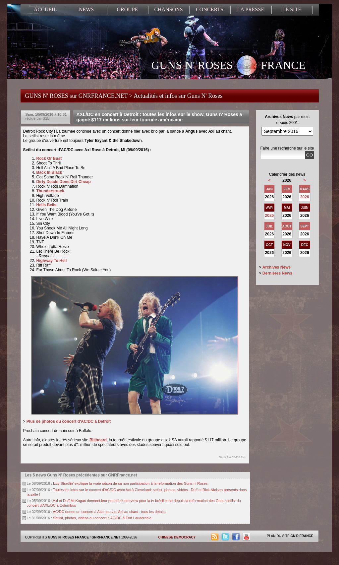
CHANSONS (168, 9)
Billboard (98, 440)
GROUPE (127, 9)
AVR (269, 208)
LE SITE (291, 9)
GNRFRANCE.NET (105, 537)
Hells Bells (47, 205)
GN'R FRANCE (301, 536)
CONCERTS (209, 9)
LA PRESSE (250, 9)
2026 (304, 197)
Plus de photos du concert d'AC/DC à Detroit (69, 421)
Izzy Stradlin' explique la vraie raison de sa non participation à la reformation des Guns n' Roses (130, 483)
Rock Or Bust (49, 158)
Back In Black (49, 172)
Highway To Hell (51, 260)
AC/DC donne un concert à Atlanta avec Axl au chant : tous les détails (109, 512)
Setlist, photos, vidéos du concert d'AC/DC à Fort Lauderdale (102, 518)
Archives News (276, 267)
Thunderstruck (50, 191)
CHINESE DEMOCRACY (177, 537)
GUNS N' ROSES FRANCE (228, 66)
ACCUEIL (45, 9)
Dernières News (277, 273)
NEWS (86, 9)
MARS (305, 189)
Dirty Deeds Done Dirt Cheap (64, 181)
